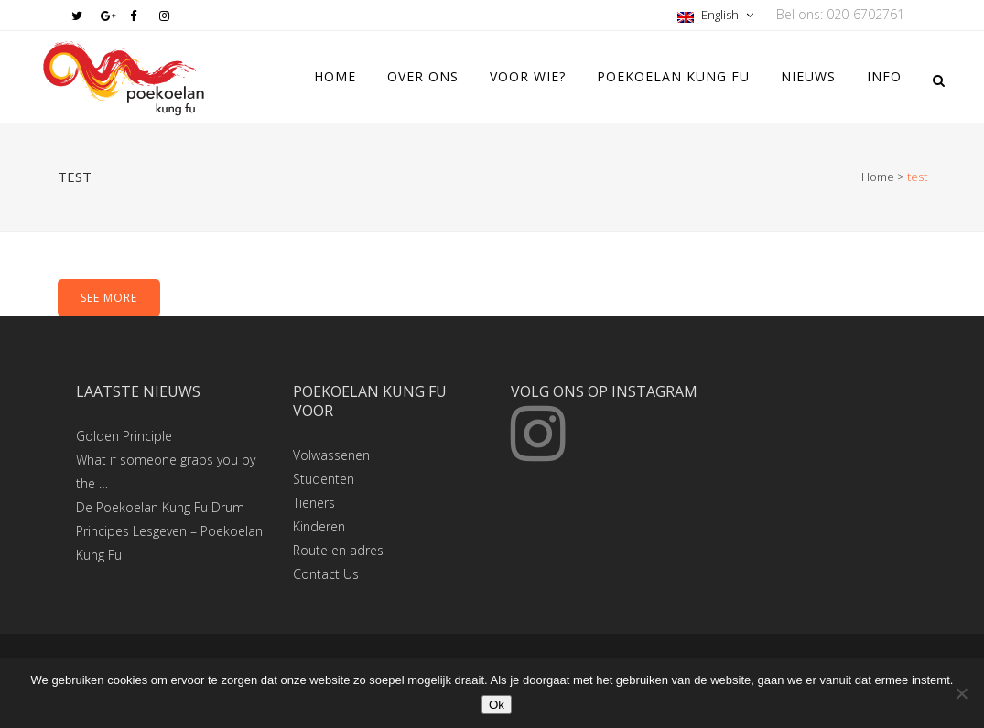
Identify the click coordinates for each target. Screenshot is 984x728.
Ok (496, 705)
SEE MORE (109, 297)
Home (877, 176)
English (709, 14)
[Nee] (961, 693)
